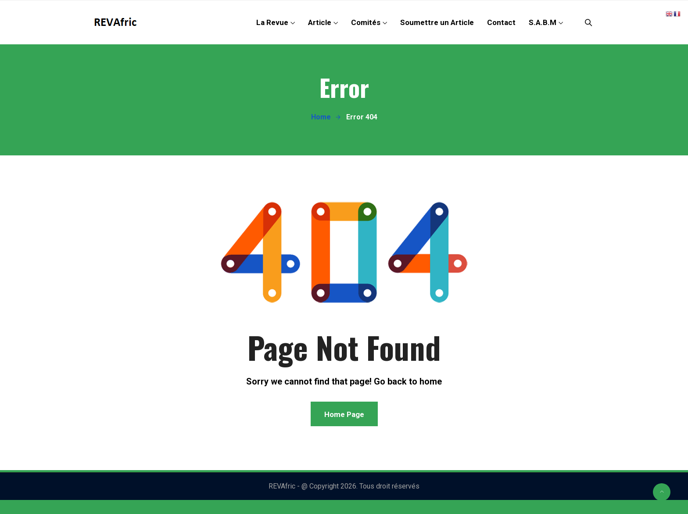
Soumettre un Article (437, 22)
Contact (501, 22)
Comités (365, 22)
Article (319, 22)
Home (321, 117)
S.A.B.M (542, 22)
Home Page (344, 414)
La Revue (272, 22)
